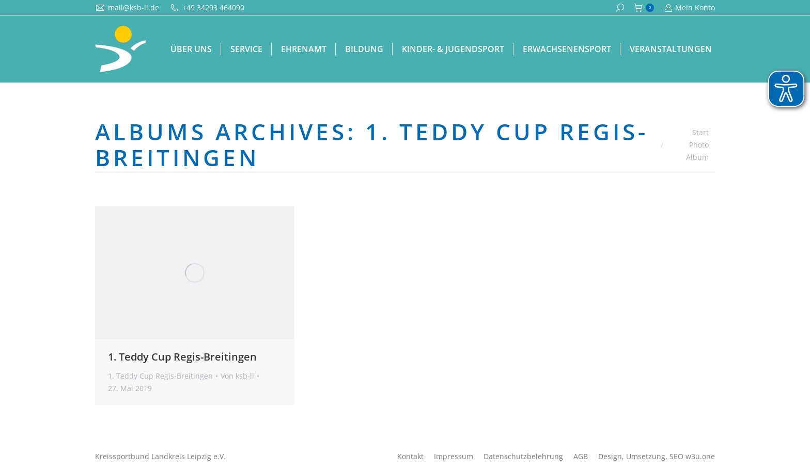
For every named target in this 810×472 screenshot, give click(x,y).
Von (237, 376)
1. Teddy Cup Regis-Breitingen (182, 357)
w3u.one (700, 456)
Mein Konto (689, 8)
